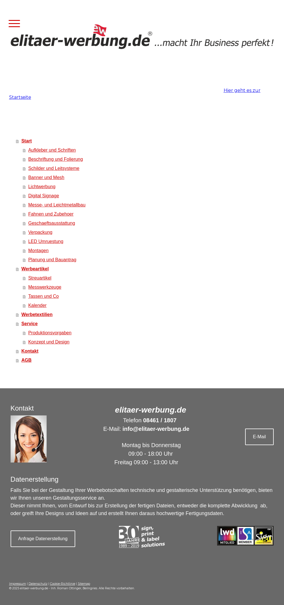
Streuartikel (39, 278)
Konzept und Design (48, 341)
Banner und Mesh (46, 177)
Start (26, 140)
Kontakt (30, 351)
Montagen (38, 250)
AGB (26, 360)
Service (29, 323)
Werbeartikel (35, 268)
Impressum (17, 584)
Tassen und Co (43, 296)
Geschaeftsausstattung (51, 223)
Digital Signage (43, 195)
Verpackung (40, 232)
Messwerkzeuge (44, 287)
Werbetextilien (37, 314)
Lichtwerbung (41, 186)
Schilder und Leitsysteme (54, 168)
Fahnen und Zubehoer (51, 214)
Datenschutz (38, 584)
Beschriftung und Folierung (55, 159)
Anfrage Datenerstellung (43, 538)
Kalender (37, 305)
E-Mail (259, 436)
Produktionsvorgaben (50, 332)
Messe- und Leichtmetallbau (57, 204)
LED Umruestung (45, 241)
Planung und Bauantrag (52, 259)
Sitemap (84, 584)
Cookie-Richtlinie (62, 584)
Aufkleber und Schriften (52, 150)
